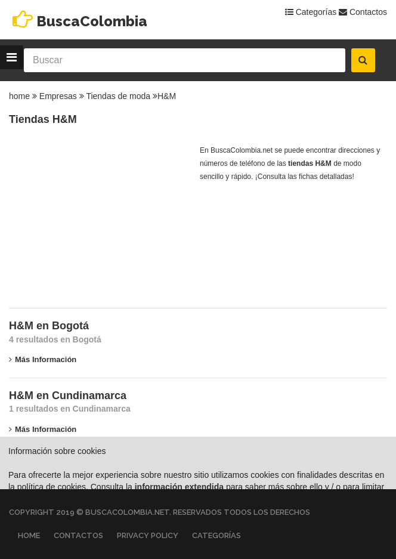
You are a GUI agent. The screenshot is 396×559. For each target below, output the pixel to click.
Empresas (58, 96)
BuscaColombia (91, 21)
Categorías (310, 12)
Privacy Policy (147, 535)
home (19, 96)
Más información (42, 359)
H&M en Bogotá (49, 326)
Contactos (363, 12)
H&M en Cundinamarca (67, 396)
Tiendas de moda (118, 96)
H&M (166, 96)
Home (29, 535)
